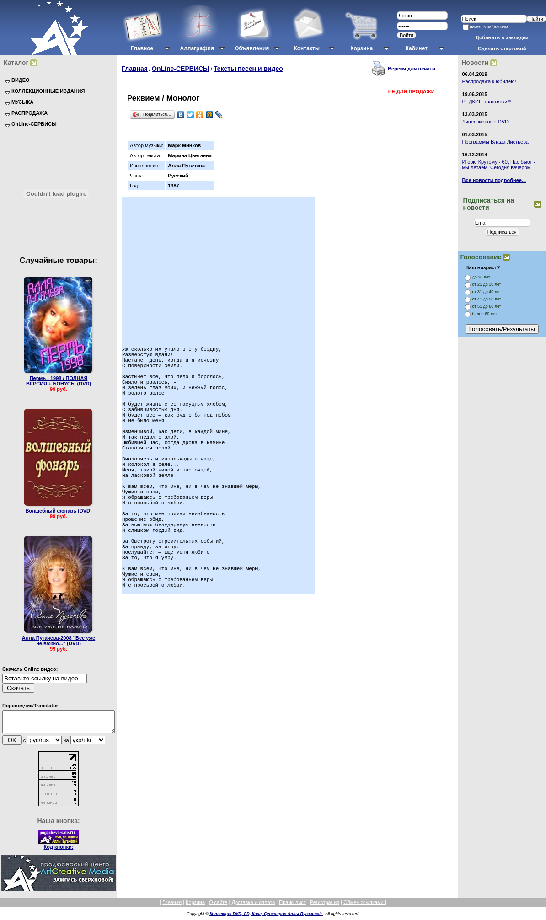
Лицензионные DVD (485, 121)
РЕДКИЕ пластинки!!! (486, 101)
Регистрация (324, 906)
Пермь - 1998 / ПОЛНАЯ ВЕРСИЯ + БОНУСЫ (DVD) (58, 380)
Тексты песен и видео (248, 68)
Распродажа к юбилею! (489, 81)
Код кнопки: (59, 851)
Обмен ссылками (364, 906)
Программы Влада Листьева (495, 141)
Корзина (195, 906)
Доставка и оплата (253, 906)
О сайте (218, 906)
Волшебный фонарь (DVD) (58, 510)
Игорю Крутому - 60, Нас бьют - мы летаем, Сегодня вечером (498, 164)
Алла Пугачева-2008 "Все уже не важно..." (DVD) (58, 640)
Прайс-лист (292, 906)
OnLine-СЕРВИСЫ (180, 68)
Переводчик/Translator (30, 705)
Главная (135, 68)
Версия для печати (411, 68)
